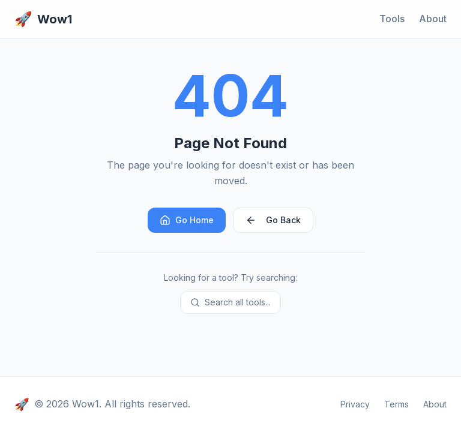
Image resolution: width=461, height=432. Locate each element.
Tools (392, 19)
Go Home (187, 220)
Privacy (355, 404)
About (433, 19)
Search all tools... (230, 302)
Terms (396, 404)
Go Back (273, 220)
